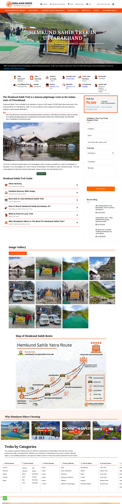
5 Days (44, 477)
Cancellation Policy (91, 109)
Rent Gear (80, 4)
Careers (44, 4)
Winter (4, 480)
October (34, 477)
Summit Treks (104, 483)
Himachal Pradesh (86, 483)
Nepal (82, 474)
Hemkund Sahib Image (17, 253)
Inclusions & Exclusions (93, 107)
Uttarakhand (84, 467)
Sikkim (83, 470)
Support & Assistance (57, 4)
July (33, 468)
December (35, 483)
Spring (5, 474)
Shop (70, 4)
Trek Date (90, 148)
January (24, 468)
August (34, 471)
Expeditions (73, 10)
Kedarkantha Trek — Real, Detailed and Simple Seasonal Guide (104, 219)
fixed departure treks (15, 10)
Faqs (88, 4)
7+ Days (44, 483)
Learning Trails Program (53, 10)
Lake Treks (103, 467)
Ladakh (83, 477)
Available (85, 86)
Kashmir (83, 480)
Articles (86, 10)
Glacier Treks (104, 470)
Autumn (5, 467)
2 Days (44, 467)
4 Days (44, 474)
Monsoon (5, 470)
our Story (33, 10)
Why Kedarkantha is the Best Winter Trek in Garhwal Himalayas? (105, 207)
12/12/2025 (100, 212)
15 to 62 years (70, 78)
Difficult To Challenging (68, 483)
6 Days (44, 480)
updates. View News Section (14, 68)
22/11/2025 (100, 224)
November (35, 480)
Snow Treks (103, 477)
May (23, 480)
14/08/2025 (100, 236)
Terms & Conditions (106, 107)
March (24, 474)
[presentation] (101, 182)
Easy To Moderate (66, 470)
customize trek (109, 10)
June (23, 483)
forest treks (103, 474)
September (35, 474)
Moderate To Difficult (67, 477)
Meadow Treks (104, 480)
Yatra (96, 10)
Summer (5, 477)
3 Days (44, 470)
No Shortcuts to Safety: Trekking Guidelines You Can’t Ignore (104, 231)
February (24, 471)
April (23, 477)
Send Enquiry (100, 189)
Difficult (63, 480)
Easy (62, 467)
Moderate (64, 474)
